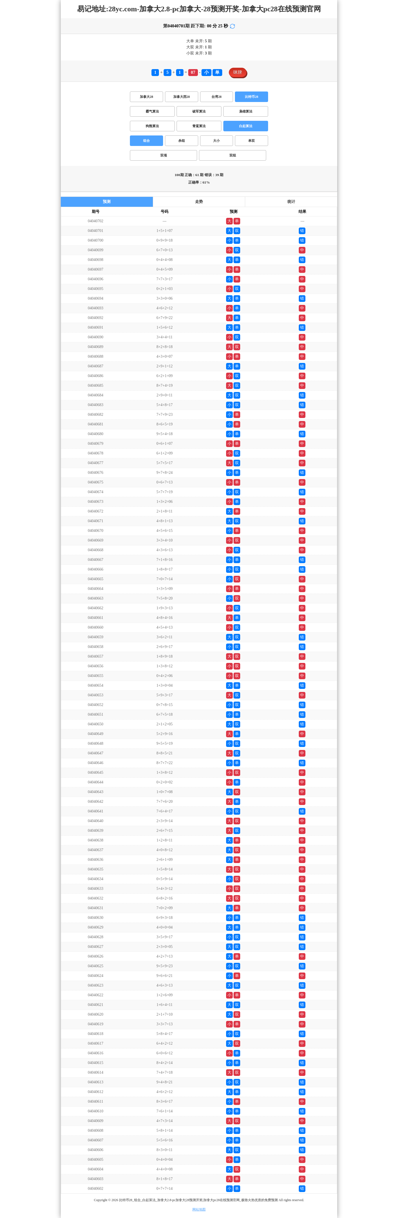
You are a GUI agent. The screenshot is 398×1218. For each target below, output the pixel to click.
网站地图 (199, 1209)
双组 (232, 155)
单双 (251, 141)
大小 (216, 141)
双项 (163, 155)
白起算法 (245, 126)
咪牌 (237, 72)
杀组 (181, 141)
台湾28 (216, 97)
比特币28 (251, 97)
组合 (146, 141)
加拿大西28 (181, 97)
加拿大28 (146, 97)
